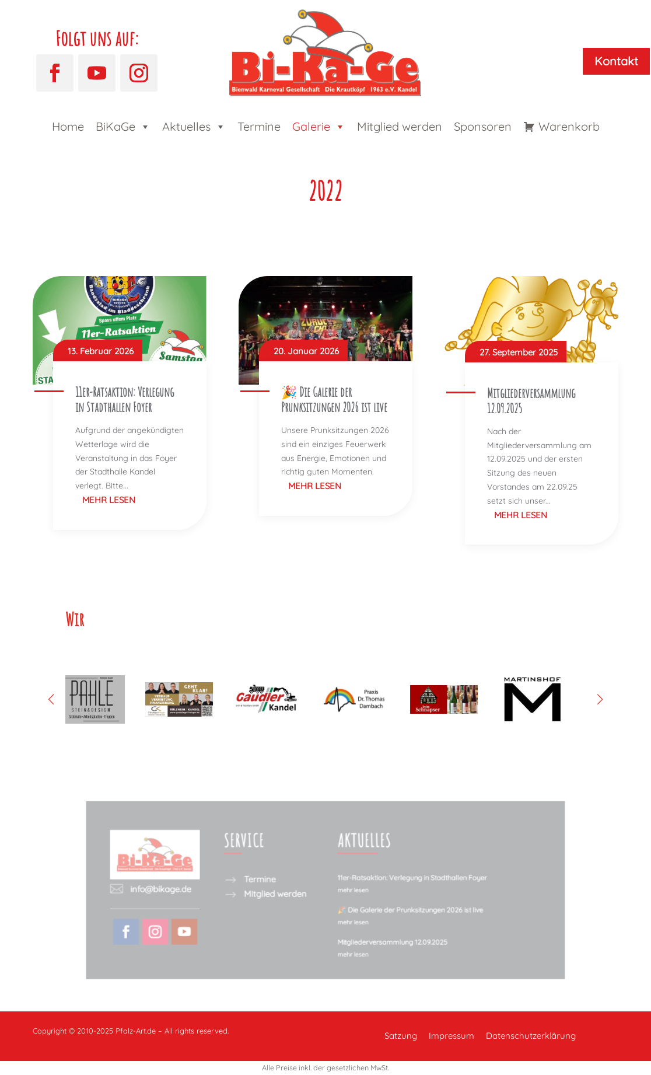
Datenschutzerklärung (531, 1035)
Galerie (318, 126)
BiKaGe (123, 126)
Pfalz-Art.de (136, 1030)
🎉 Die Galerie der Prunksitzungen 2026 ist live (334, 399)
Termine (259, 126)
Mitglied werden (399, 126)
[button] (600, 699)
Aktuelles (194, 126)
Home (68, 126)
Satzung (400, 1035)
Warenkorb (569, 126)
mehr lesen (108, 499)
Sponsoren (483, 126)
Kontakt (616, 61)
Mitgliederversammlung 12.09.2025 (531, 400)
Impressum (451, 1035)
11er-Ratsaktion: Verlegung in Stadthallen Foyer (124, 399)
